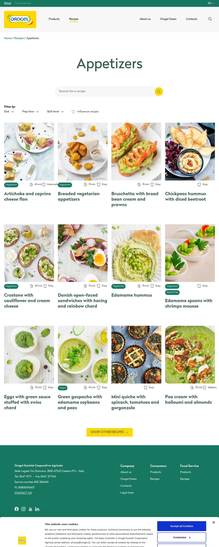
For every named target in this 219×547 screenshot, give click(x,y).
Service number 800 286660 (31, 482)
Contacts (126, 486)
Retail (7, 3)
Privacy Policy (128, 524)
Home (8, 38)
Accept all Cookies (181, 498)
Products (155, 472)
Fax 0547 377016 (45, 476)
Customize (181, 510)
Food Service (23, 3)
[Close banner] (213, 495)
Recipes (19, 38)
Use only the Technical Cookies (182, 521)
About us (125, 472)
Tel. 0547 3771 (23, 476)
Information (52, 540)
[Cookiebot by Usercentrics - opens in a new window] (22, 540)
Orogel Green (128, 479)
